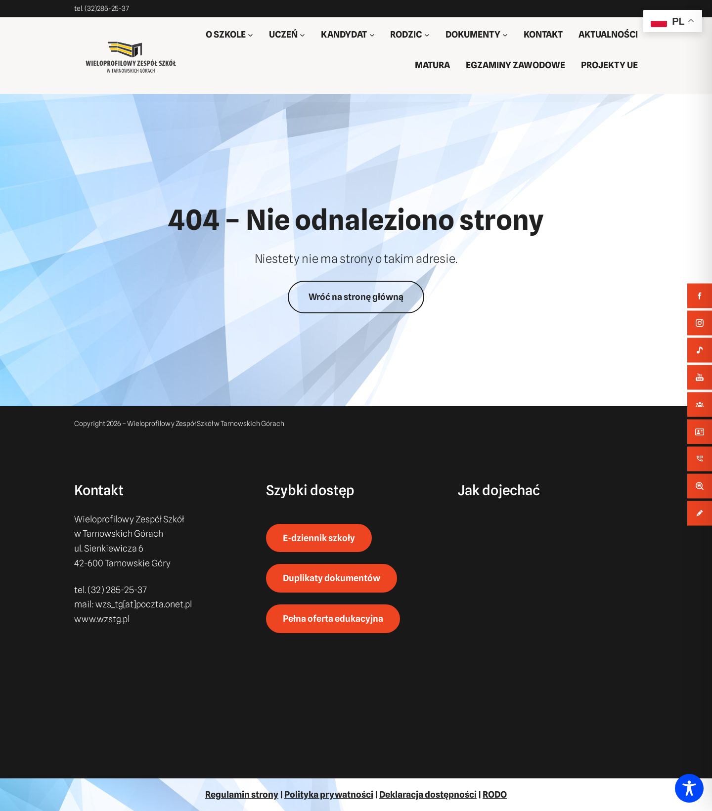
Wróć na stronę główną (356, 297)
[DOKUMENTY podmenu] (505, 35)
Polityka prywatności (328, 794)
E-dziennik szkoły (319, 538)
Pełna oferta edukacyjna (333, 618)
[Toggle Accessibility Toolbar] (689, 788)
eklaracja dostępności (431, 794)
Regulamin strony (241, 794)
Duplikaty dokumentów (331, 578)
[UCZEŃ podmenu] (302, 35)
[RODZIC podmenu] (427, 35)
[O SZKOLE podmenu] (250, 35)
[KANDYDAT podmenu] (372, 35)
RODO (495, 794)
